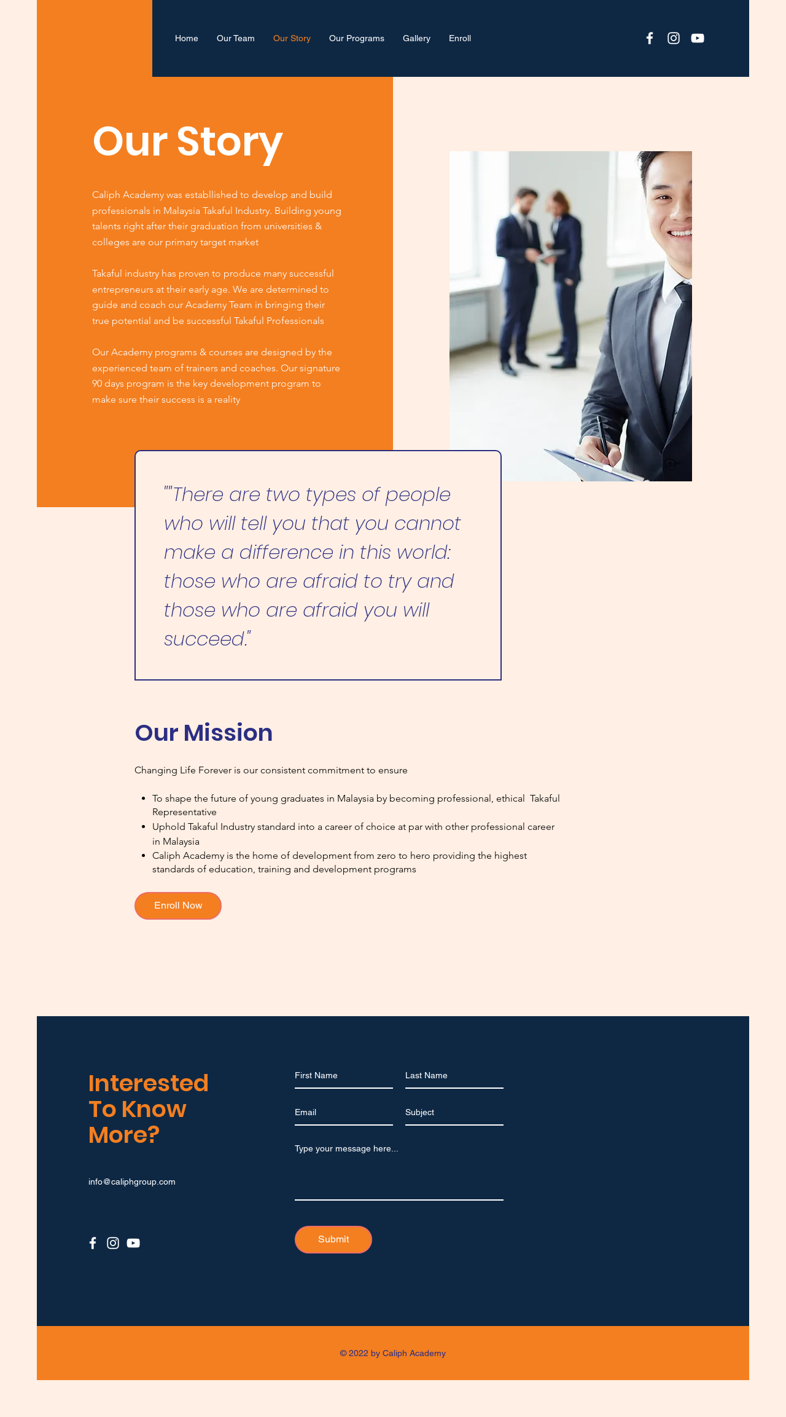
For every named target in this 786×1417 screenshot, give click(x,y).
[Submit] (333, 1239)
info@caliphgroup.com (132, 1181)
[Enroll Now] (178, 906)
